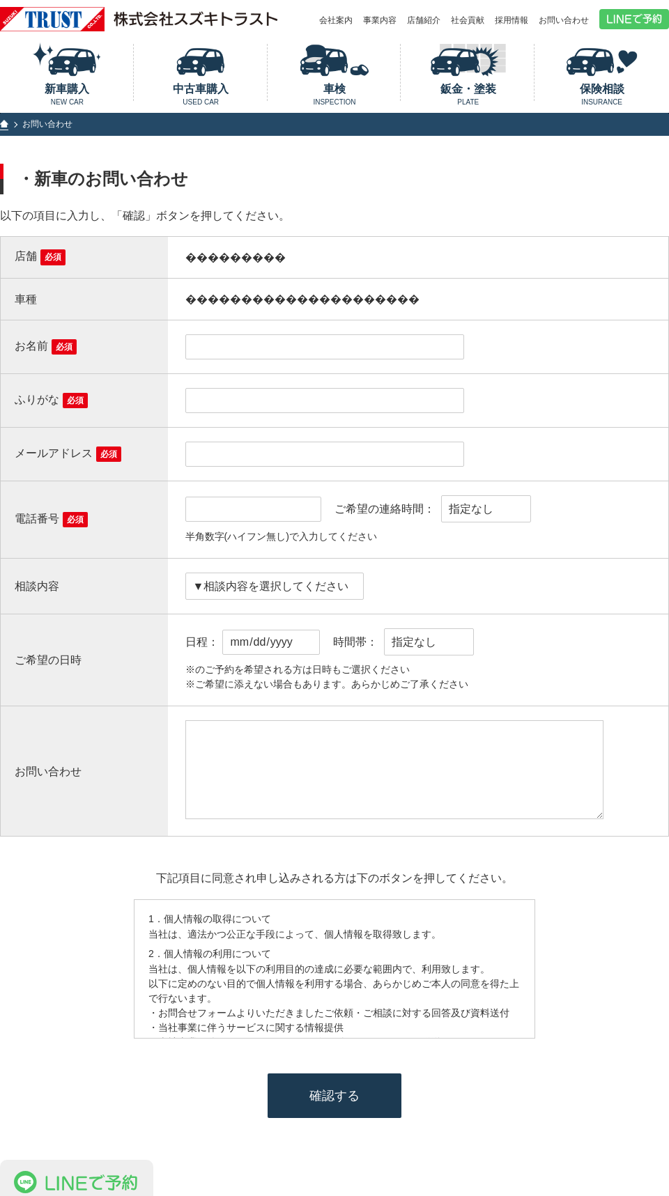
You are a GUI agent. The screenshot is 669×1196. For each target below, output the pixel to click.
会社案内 (336, 20)
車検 (334, 94)
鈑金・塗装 (468, 94)
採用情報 (511, 20)
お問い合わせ (564, 20)
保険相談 (601, 94)
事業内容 (380, 20)
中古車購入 (201, 94)
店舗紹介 (423, 20)
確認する (334, 1096)
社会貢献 (467, 20)
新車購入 (67, 94)
